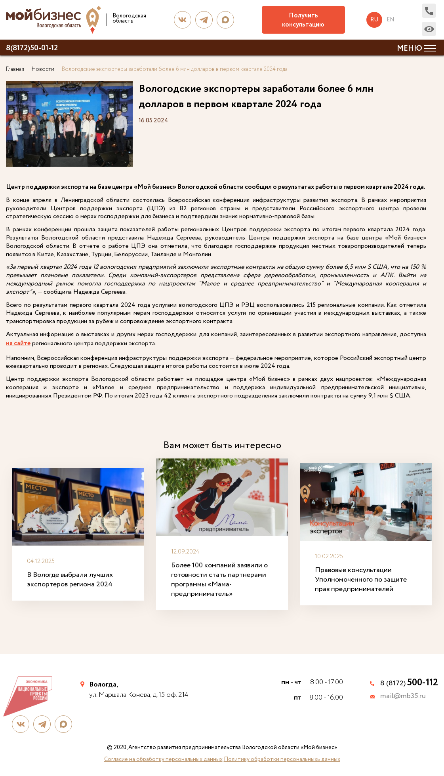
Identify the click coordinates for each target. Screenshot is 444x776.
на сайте (18, 344)
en (390, 20)
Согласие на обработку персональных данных (163, 759)
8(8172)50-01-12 (32, 48)
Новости (43, 69)
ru (374, 20)
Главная (15, 69)
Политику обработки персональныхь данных (282, 759)
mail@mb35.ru (403, 696)
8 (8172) (409, 683)
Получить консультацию (303, 20)
